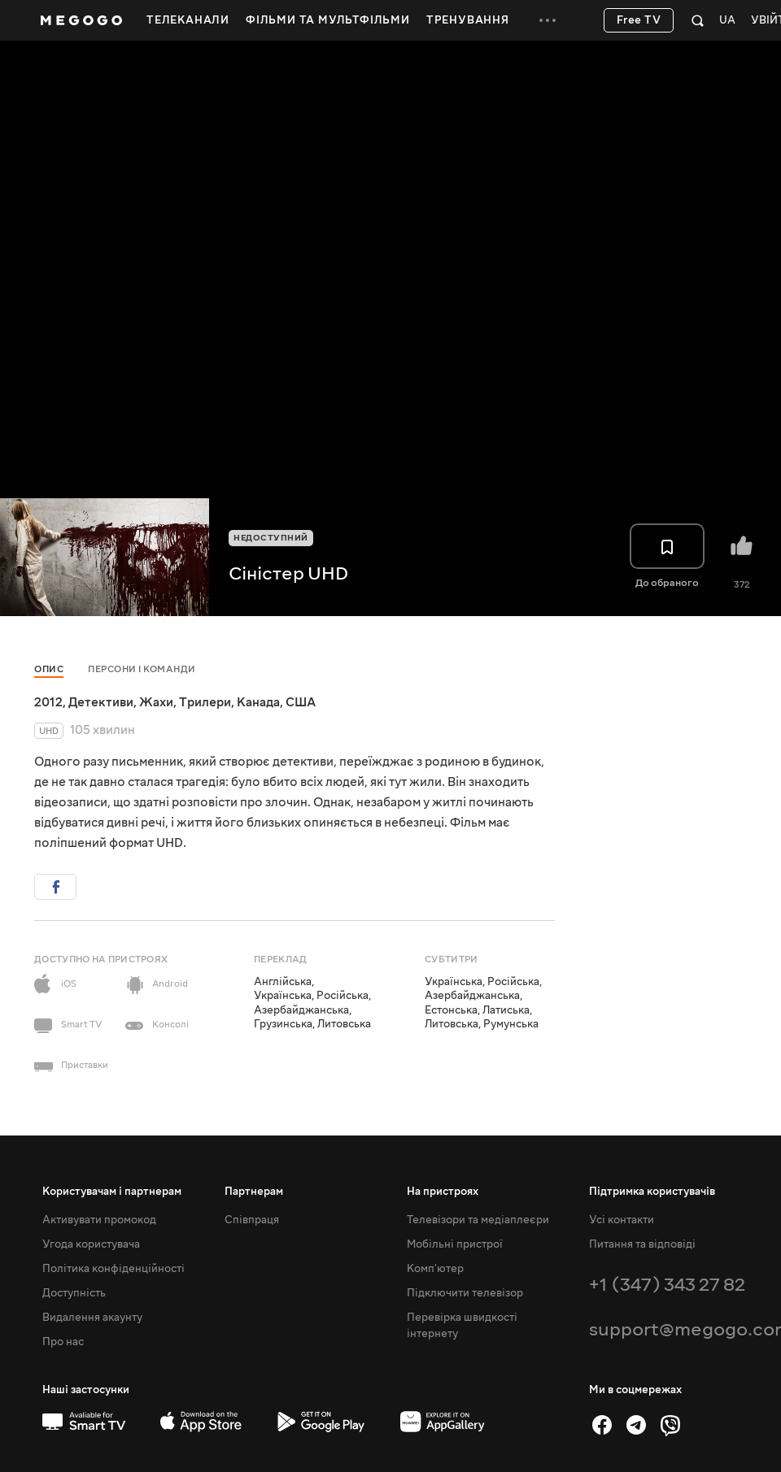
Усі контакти (621, 1220)
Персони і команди (142, 669)
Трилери (205, 702)
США (301, 702)
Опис (48, 669)
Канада (258, 702)
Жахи (156, 702)
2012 (48, 702)
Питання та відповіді (642, 1244)
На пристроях (442, 1191)
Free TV (639, 20)
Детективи (100, 702)
